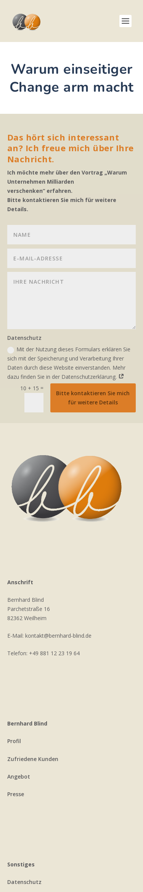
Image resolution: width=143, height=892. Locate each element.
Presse (15, 794)
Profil (14, 741)
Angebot (18, 776)
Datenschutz (24, 882)
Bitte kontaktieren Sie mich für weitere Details (93, 397)
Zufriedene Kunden (32, 759)
